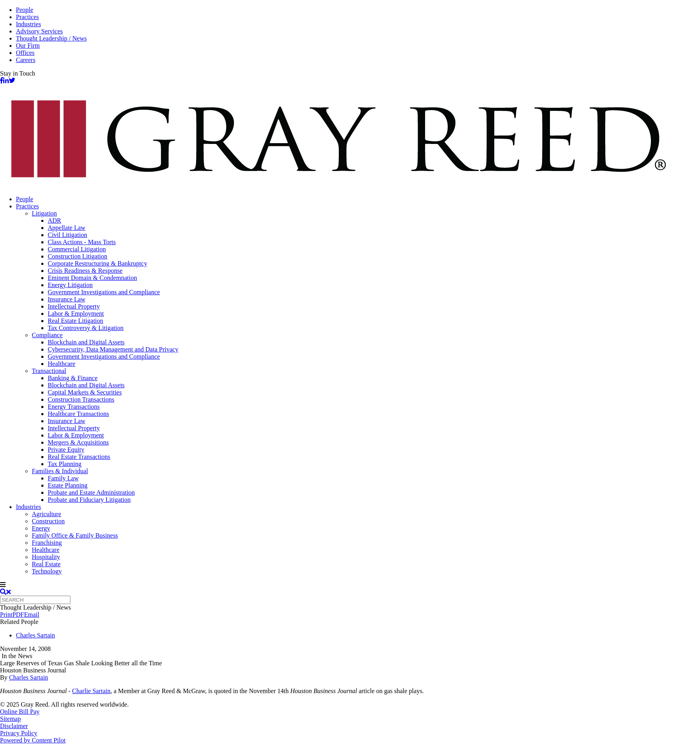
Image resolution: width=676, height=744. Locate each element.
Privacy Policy (18, 733)
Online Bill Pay (20, 711)
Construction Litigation (77, 256)
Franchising (47, 542)
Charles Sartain (35, 635)
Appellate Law (66, 227)
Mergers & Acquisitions (78, 442)
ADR (54, 220)
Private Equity (66, 449)
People (24, 9)
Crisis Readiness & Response (85, 270)
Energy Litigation (70, 285)
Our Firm (28, 45)
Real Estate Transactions (79, 456)
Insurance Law (66, 299)
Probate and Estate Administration (91, 492)
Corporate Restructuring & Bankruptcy (97, 263)
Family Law (63, 478)
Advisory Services (39, 31)
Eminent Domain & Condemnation (92, 277)
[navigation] (338, 585)
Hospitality (46, 557)
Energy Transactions (74, 406)
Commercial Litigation (77, 249)
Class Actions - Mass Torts (82, 242)
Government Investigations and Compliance (104, 292)
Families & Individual (60, 471)
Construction (48, 521)
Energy (41, 528)
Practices (27, 17)
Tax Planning (65, 463)
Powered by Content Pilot (33, 740)
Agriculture (46, 514)
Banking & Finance (72, 378)
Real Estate (46, 564)
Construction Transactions (81, 399)
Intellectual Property (74, 306)
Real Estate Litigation (75, 320)
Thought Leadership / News (51, 38)
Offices (25, 52)
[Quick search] (35, 600)
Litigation (44, 213)
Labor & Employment (76, 313)
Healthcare (61, 363)
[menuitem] (346, 199)
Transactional (49, 370)
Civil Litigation (67, 234)
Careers (25, 59)
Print (6, 614)
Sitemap (10, 718)
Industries (28, 24)
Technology (47, 571)
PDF (18, 614)
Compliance (47, 335)
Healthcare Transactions (78, 413)
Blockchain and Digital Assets (86, 342)
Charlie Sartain (91, 691)
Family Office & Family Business (75, 535)
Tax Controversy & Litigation (85, 327)
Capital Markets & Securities (85, 392)
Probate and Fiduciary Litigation (89, 499)
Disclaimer (14, 726)
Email (31, 614)
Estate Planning (67, 485)
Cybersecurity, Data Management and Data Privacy (113, 349)
